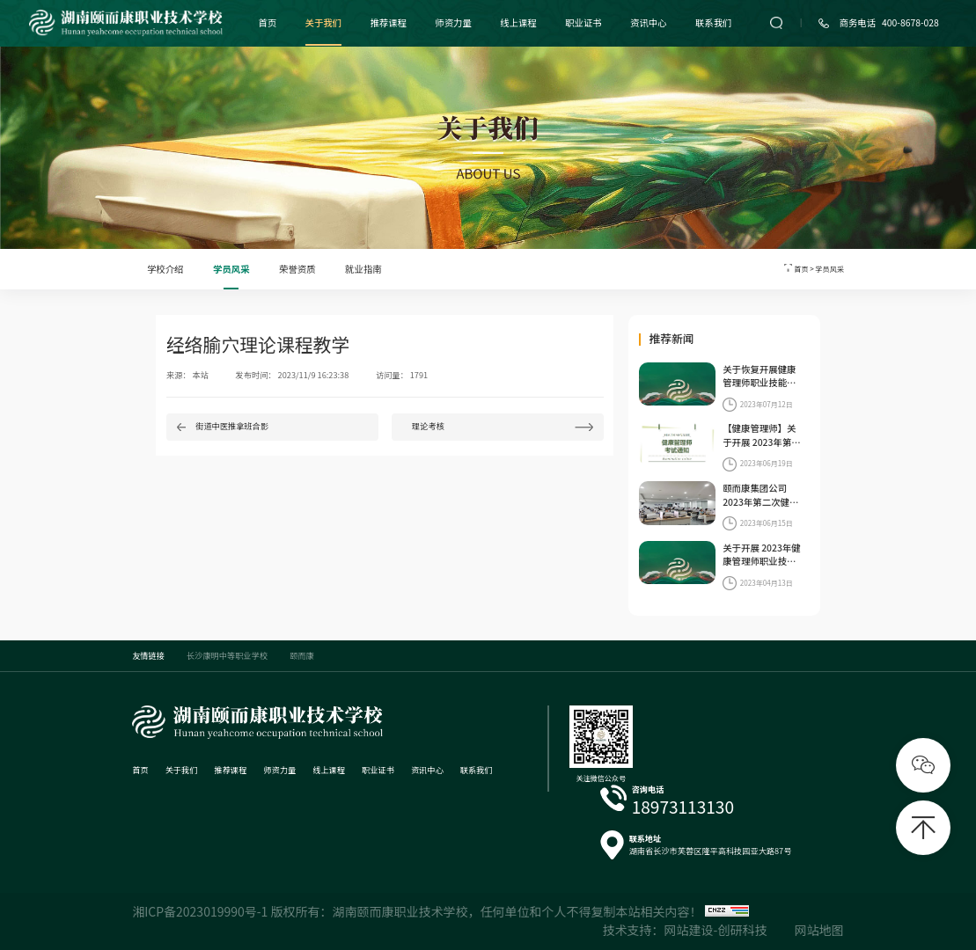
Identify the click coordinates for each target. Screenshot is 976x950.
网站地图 (819, 930)
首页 (267, 22)
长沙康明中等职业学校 (227, 655)
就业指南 (363, 268)
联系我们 (713, 22)
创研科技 (742, 930)
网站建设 (689, 930)
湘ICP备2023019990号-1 (200, 911)
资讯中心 (648, 22)
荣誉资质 (297, 268)
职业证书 (583, 22)
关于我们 (323, 22)
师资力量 (453, 22)
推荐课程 (388, 22)
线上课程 (518, 22)
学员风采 (231, 268)
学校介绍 (165, 268)
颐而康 (302, 655)
